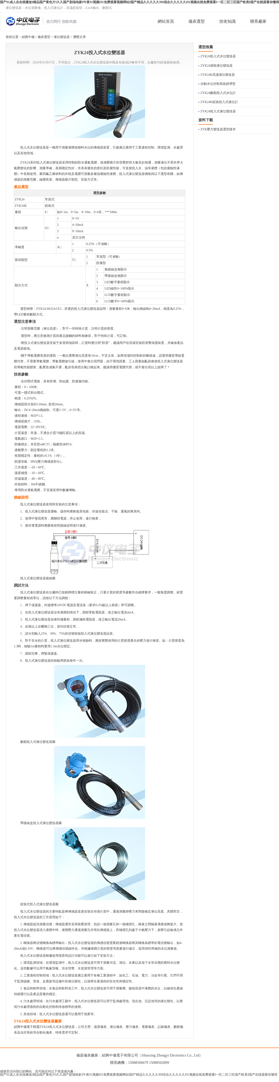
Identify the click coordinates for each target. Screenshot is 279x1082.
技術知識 (227, 21)
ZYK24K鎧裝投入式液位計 (219, 102)
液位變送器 (62, 37)
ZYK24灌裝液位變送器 (216, 65)
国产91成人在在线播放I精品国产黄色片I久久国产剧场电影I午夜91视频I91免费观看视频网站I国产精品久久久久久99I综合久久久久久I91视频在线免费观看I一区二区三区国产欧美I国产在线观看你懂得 (138, 1074)
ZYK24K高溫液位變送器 (217, 74)
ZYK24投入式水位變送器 (218, 56)
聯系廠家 (258, 21)
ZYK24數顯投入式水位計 (218, 93)
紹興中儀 (28, 37)
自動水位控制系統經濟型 (217, 84)
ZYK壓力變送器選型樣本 (218, 129)
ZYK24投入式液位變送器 (218, 111)
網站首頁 (166, 21)
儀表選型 (196, 21)
